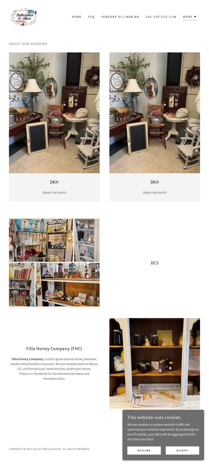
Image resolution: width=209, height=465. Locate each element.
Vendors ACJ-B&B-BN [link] (120, 17)
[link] (23, 16)
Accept (182, 458)
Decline (144, 458)
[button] (190, 17)
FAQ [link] (91, 17)
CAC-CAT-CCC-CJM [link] (161, 17)
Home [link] (77, 17)
